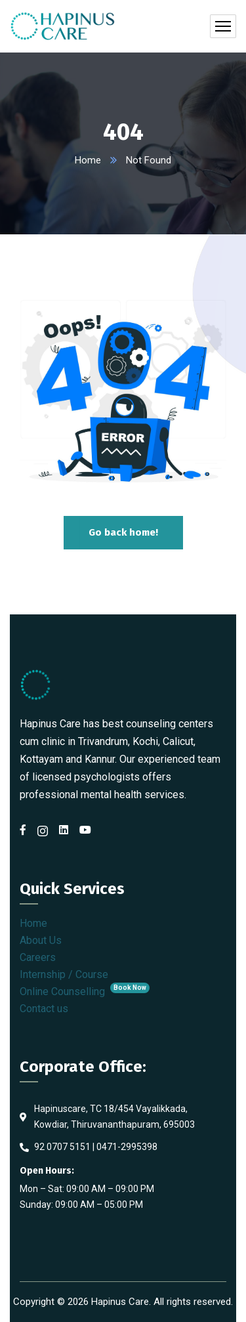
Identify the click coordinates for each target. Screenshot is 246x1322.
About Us (41, 940)
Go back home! (123, 532)
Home (88, 160)
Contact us (44, 1008)
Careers (38, 957)
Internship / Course (64, 974)
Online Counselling (85, 991)
